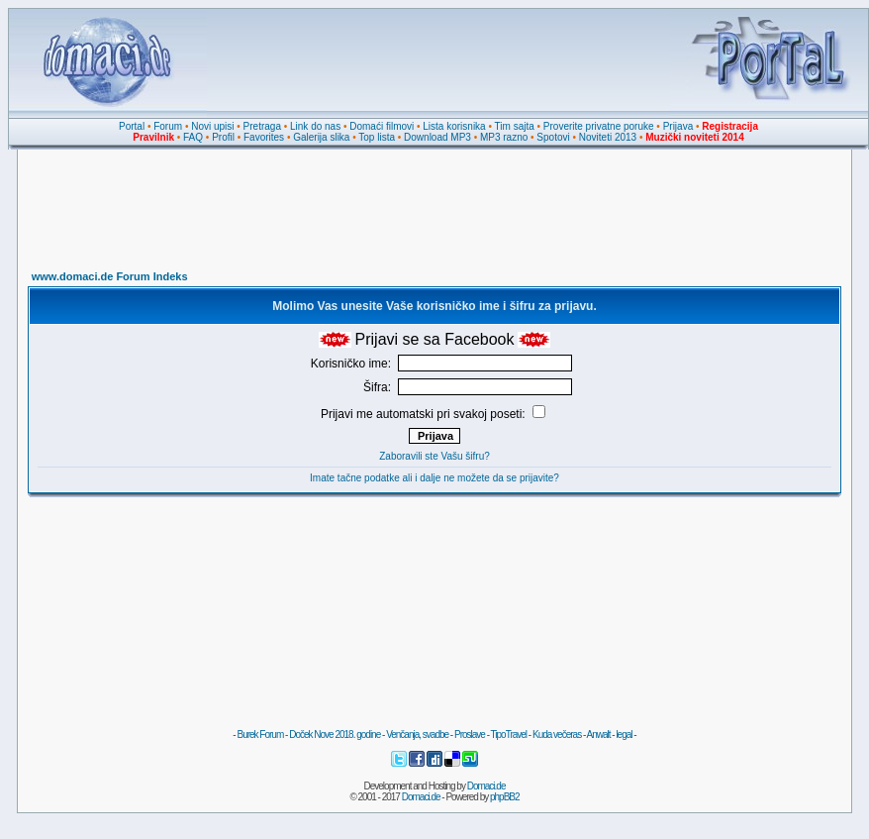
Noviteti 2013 (607, 137)
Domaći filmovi (381, 126)
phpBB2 (505, 796)
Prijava (678, 126)
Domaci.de (486, 786)
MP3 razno (504, 137)
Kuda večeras (556, 734)
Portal (132, 126)
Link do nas (315, 126)
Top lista (376, 137)
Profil (223, 137)
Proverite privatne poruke (598, 126)
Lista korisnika (454, 126)
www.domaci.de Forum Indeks (110, 276)
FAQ (193, 137)
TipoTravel (509, 734)
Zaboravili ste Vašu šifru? (434, 456)
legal (623, 734)
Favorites (263, 137)
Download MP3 (437, 137)
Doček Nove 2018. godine (334, 734)
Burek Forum (260, 734)
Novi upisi (212, 126)
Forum (167, 126)
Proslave (469, 734)
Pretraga (262, 126)
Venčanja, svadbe (417, 734)
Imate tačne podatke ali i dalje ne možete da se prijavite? (434, 477)
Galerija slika (321, 137)
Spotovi (552, 137)
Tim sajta (514, 126)
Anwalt (598, 734)
